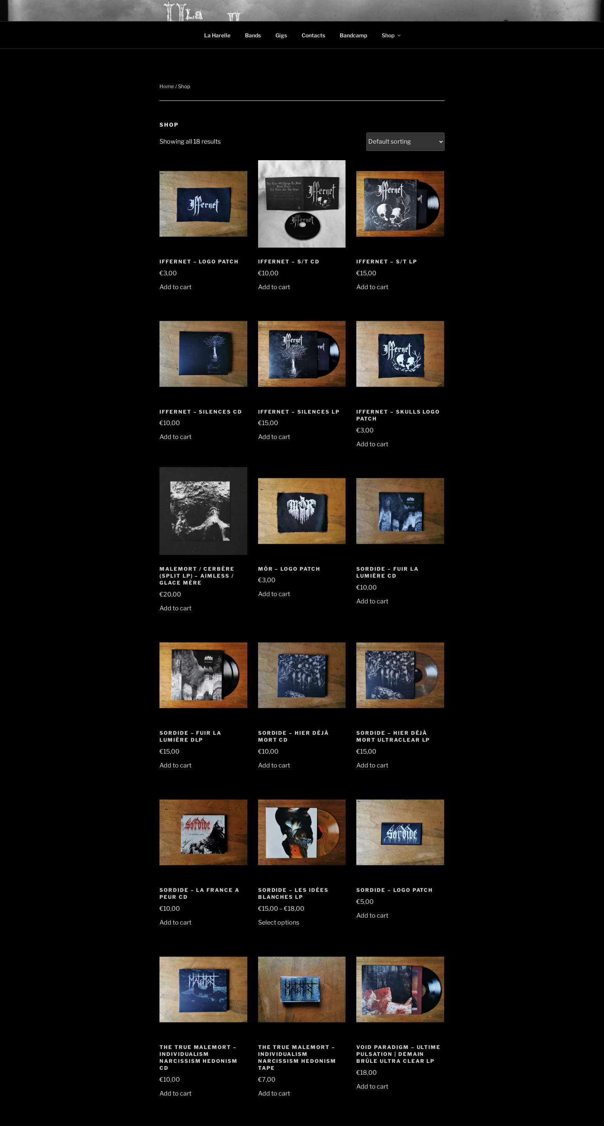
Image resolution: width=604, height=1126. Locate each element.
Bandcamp (353, 35)
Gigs (281, 35)
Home (166, 86)
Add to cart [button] (175, 287)
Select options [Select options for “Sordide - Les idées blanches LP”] (278, 922)
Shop (392, 35)
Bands (253, 35)
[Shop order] (405, 141)
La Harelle (217, 35)
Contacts (313, 35)
